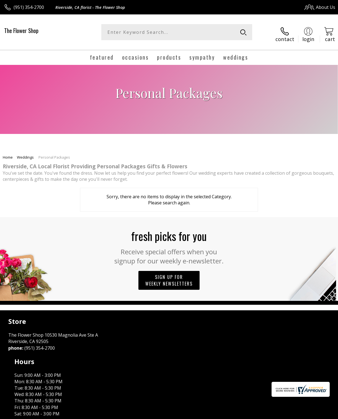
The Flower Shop (21, 30)
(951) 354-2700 (29, 7)
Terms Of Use (209, 413)
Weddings (25, 153)
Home (8, 153)
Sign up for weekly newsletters (169, 276)
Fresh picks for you (169, 243)
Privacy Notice (242, 413)
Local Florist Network (281, 413)
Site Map (315, 413)
